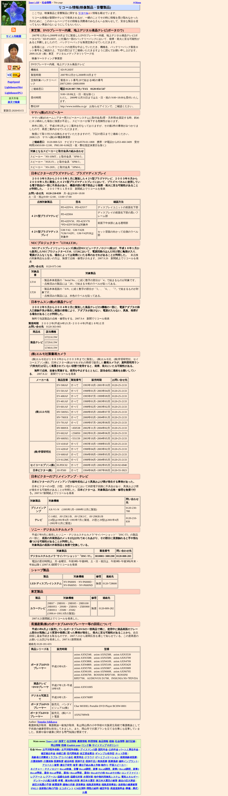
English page (74, 745)
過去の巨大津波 (126, 780)
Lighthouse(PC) (13, 92)
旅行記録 (130, 741)
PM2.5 (34, 788)
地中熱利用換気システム (107, 776)
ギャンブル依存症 (104, 753)
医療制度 (58, 761)
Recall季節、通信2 (59, 772)
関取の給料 (93, 788)
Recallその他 (98, 772)
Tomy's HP (51, 741)
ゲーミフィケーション (107, 757)
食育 (75, 765)
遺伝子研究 (66, 765)
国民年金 (103, 749)
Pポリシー (113, 745)
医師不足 (80, 761)
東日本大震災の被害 (106, 780)
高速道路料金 (117, 788)
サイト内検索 (13, 36)
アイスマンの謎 (88, 749)
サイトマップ (99, 745)
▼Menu (137, 2)
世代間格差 (73, 753)
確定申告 (104, 788)
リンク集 (86, 745)
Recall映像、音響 (69, 769)
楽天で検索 (14, 102)
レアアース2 (50, 776)
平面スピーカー (117, 765)
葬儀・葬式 (132, 788)
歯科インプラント (128, 761)
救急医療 (102, 761)
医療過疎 (113, 761)
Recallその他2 (113, 772)
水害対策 (88, 776)
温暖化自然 (63, 776)
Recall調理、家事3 (129, 769)
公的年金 (113, 749)
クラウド (89, 757)
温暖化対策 (76, 776)
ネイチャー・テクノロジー (44, 769)
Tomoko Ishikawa (47, 721)
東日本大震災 (88, 780)
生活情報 (71, 741)
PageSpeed (14, 81)
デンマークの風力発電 (45, 780)
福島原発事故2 (109, 784)
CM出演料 (80, 788)
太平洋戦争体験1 (51, 749)
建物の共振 (69, 784)
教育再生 (79, 757)
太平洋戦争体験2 (70, 749)
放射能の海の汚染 (48, 788)
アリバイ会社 (66, 757)
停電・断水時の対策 (68, 780)
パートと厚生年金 (128, 749)
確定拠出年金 (48, 753)
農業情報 (82, 741)
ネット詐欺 (121, 753)
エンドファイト (130, 772)
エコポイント (66, 788)
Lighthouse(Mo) (13, 87)
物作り (104, 765)
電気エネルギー (129, 776)
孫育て (62, 741)
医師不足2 (91, 761)
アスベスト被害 (50, 765)
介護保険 (48, 761)
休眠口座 (61, 753)
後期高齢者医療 (128, 757)
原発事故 (80, 784)
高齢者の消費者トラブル (45, 757)
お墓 (84, 792)
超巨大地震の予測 (41, 784)
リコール (83, 13)
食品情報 (103, 741)
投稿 (63, 745)
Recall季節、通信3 (80, 772)
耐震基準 (57, 784)
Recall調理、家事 (88, 769)
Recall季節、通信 (39, 772)
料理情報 (93, 741)
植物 (111, 741)
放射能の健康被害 (127, 784)
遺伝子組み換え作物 (89, 765)
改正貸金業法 (87, 753)
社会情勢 (120, 741)
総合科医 (69, 761)
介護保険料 (36, 761)
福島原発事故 (93, 784)
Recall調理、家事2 (108, 769)
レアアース (36, 776)
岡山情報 (55, 745)
